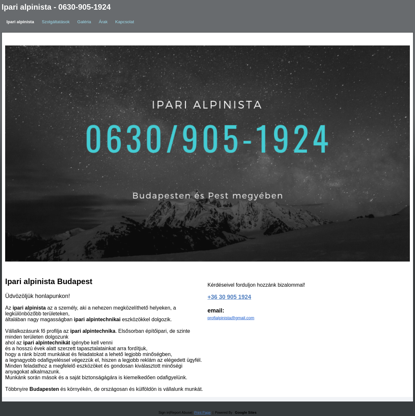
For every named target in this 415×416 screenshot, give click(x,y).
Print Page (202, 412)
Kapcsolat (124, 21)
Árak (103, 21)
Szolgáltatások (56, 21)
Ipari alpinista (20, 21)
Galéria (84, 21)
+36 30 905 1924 (229, 297)
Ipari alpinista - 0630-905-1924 (56, 7)
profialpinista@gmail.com (231, 317)
